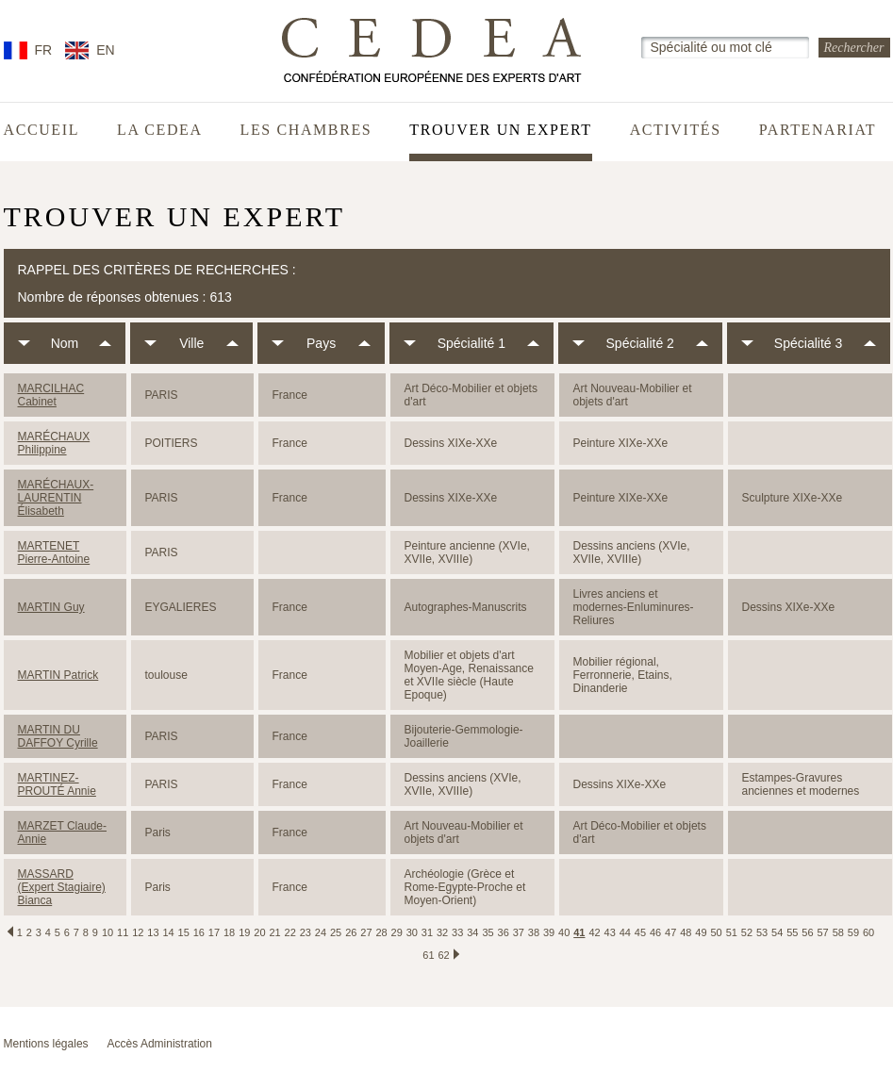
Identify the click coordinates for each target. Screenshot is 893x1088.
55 (792, 932)
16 (199, 932)
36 (503, 932)
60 (868, 932)
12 (137, 932)
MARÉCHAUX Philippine (54, 443)
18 (229, 932)
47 (670, 932)
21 (274, 932)
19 (244, 932)
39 (548, 932)
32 (442, 932)
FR (44, 50)
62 (444, 955)
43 (610, 932)
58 (838, 932)
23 (305, 932)
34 (472, 932)
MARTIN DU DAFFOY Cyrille (58, 736)
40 (564, 932)
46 (655, 932)
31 (427, 932)
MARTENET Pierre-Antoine (54, 552)
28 (381, 932)
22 (290, 932)
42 (594, 932)
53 (762, 932)
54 (777, 932)
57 (822, 932)
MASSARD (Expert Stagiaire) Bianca (62, 887)
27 (366, 932)
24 (320, 932)
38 (533, 932)
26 (350, 932)
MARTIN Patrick (58, 675)
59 (853, 932)
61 (428, 955)
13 (152, 932)
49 (700, 932)
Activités (675, 130)
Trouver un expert (500, 130)
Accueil (42, 130)
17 (214, 932)
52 (746, 932)
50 (716, 932)
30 (412, 932)
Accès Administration (159, 1043)
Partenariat (818, 130)
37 (518, 932)
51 (731, 932)
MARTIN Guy (51, 607)
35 (487, 932)
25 (335, 932)
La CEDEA (160, 130)
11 (122, 932)
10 (107, 932)
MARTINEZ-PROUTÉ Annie (57, 784)
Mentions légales (46, 1043)
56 (807, 932)
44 (625, 932)
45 (640, 932)
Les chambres (306, 130)
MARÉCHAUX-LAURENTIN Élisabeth (56, 498)
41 (579, 932)
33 (457, 932)
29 (397, 932)
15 (184, 932)
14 (168, 932)
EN (105, 50)
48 (685, 932)
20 (259, 932)
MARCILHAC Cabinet (51, 395)
